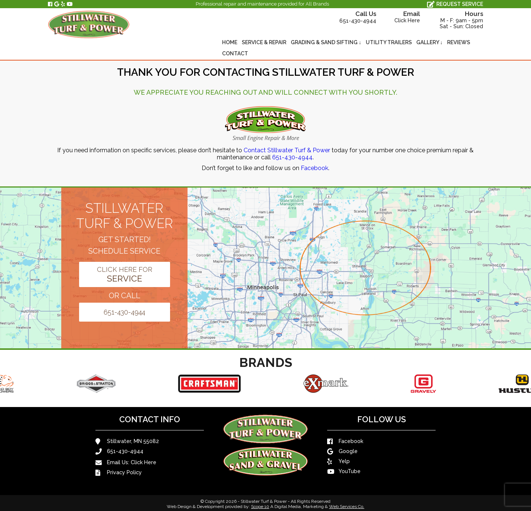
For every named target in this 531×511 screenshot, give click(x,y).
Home (229, 42)
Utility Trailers (389, 42)
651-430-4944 (292, 157)
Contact (235, 53)
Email (399, 16)
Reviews (458, 42)
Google (342, 451)
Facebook (314, 168)
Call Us (347, 17)
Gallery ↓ (429, 42)
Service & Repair (264, 42)
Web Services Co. (346, 506)
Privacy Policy (118, 472)
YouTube (344, 471)
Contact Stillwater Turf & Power (287, 150)
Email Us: (125, 462)
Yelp (338, 461)
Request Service (455, 4)
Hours (452, 19)
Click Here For (124, 274)
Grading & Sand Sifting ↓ (326, 42)
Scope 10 (260, 506)
